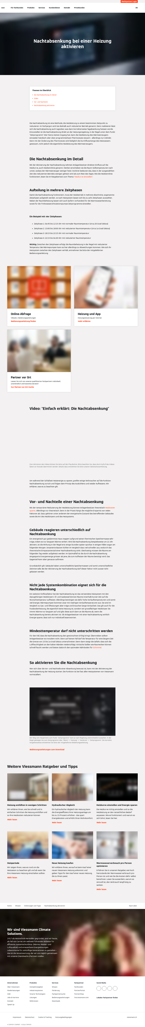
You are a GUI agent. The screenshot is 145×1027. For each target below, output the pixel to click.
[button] (133, 906)
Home (9, 906)
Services (42, 8)
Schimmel (97, 647)
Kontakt (67, 8)
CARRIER (28, 1024)
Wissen (18, 906)
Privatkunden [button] (79, 8)
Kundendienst (54, 8)
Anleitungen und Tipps (32, 906)
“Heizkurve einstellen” (83, 177)
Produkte (30, 8)
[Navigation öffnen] (3, 7)
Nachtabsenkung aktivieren (54, 906)
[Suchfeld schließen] (131, 7)
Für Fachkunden (17, 8)
